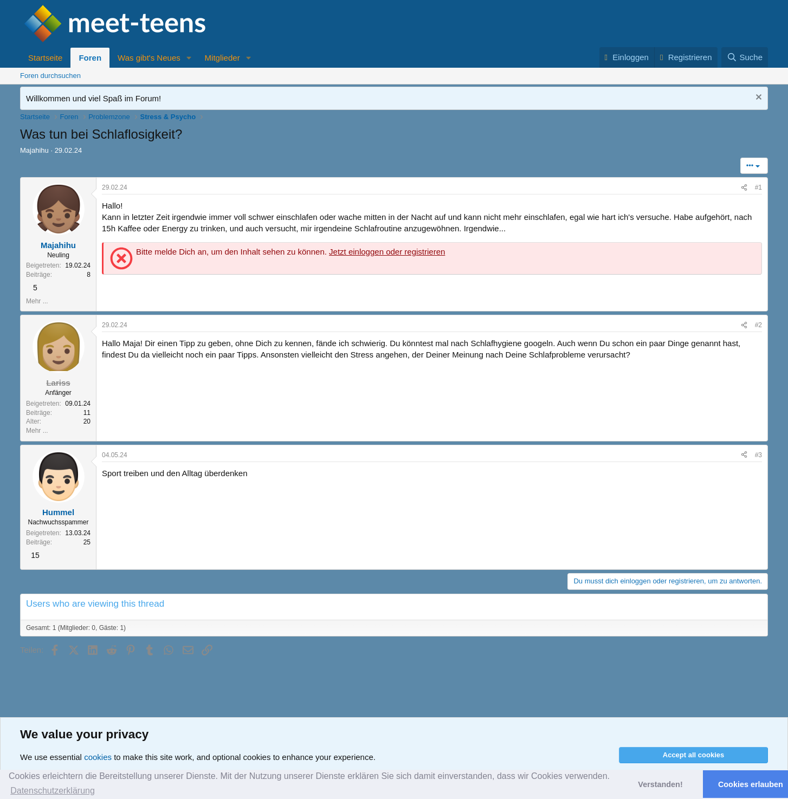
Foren (90, 57)
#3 (758, 455)
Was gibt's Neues (149, 57)
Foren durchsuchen (50, 76)
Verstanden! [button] (660, 784)
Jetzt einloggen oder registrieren (387, 251)
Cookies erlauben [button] (750, 784)
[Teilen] (744, 187)
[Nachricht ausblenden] (757, 98)
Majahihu (34, 150)
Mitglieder (222, 57)
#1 (758, 187)
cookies (98, 757)
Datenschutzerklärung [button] (52, 790)
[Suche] (744, 57)
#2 (758, 325)
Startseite (45, 57)
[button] (189, 58)
